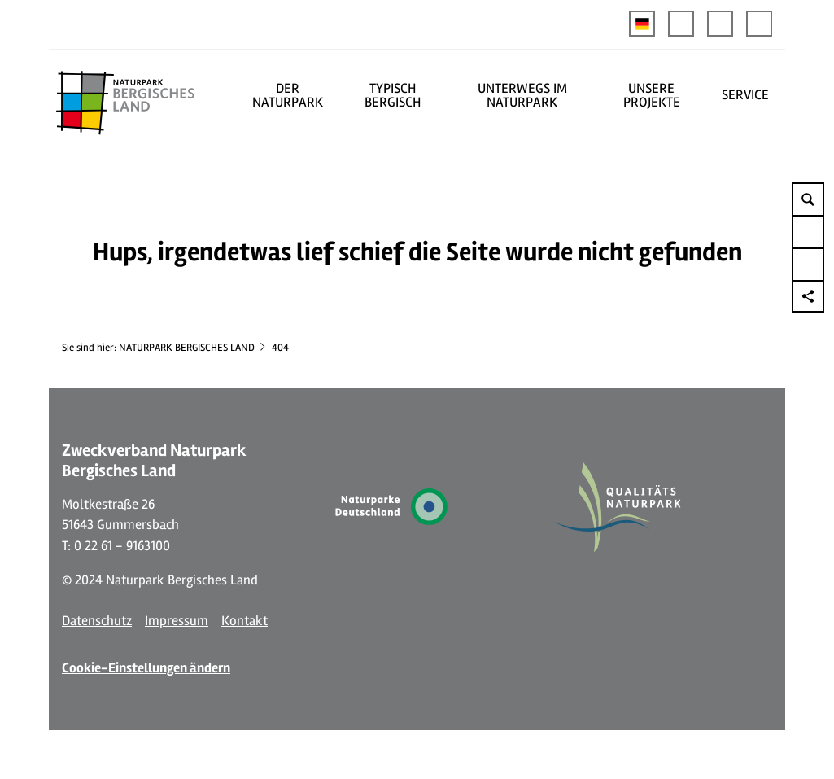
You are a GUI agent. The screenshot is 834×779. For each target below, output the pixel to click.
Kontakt (244, 620)
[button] (681, 24)
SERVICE (745, 94)
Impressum (176, 620)
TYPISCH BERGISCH (393, 95)
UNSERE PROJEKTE (651, 95)
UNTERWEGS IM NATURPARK (522, 95)
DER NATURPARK (287, 95)
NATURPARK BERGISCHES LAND (187, 347)
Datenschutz (97, 620)
